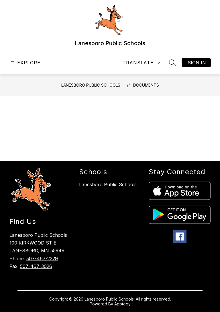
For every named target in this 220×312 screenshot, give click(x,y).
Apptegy (122, 303)
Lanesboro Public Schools (90, 85)
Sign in (197, 62)
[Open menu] (24, 62)
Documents (146, 85)
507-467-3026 (36, 266)
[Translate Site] (141, 62)
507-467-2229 (42, 258)
